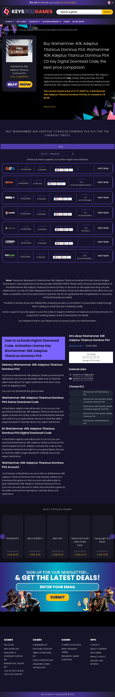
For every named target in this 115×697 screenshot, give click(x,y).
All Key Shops (78, 21)
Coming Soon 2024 (71, 644)
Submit (57, 597)
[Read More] (77, 106)
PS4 (57, 146)
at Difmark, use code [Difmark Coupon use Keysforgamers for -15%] (52, 2)
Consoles (34, 21)
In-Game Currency (51, 21)
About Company (98, 648)
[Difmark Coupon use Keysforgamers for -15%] (57, 328)
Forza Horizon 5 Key (43, 660)
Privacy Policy (98, 656)
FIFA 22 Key (9, 644)
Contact (95, 644)
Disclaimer (95, 652)
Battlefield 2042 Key (42, 648)
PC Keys (9, 21)
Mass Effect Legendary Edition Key (13, 656)
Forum (67, 21)
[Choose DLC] (61, 154)
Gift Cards (21, 21)
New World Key (11, 648)
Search (107, 11)
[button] (2, 536)
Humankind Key (40, 644)
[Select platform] (43, 154)
